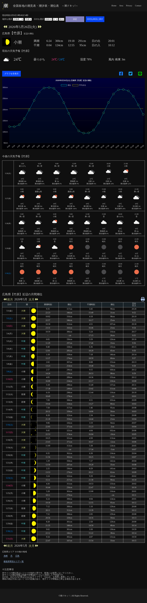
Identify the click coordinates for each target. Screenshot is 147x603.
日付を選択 (39, 19)
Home (114, 6)
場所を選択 (7, 19)
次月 (33, 299)
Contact (138, 6)
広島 (17, 556)
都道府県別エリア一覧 (14, 561)
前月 (8, 299)
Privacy (129, 6)
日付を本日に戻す (95, 19)
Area (121, 6)
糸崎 (6, 556)
